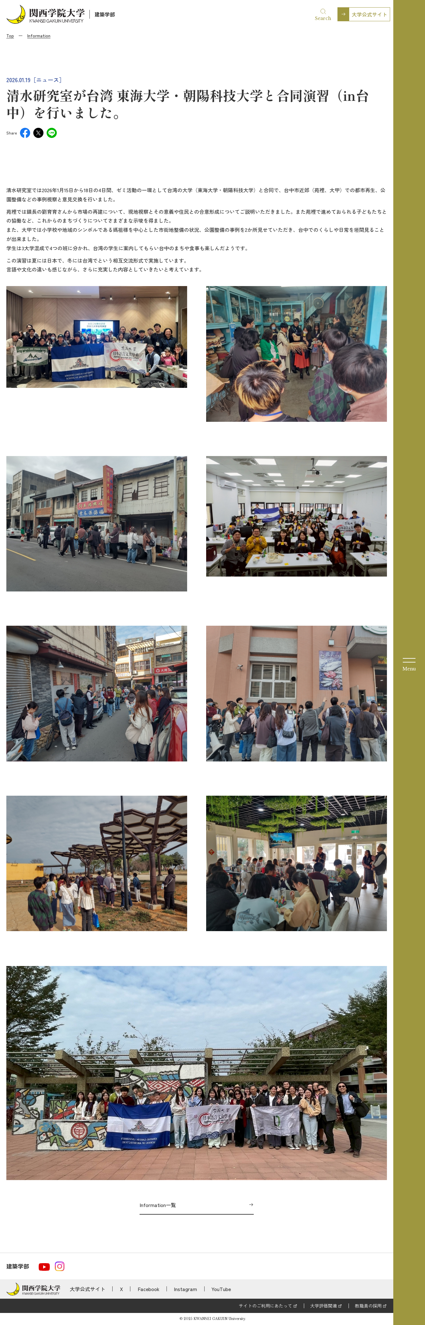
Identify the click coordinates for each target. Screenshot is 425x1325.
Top (10, 35)
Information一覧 (158, 1205)
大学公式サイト (369, 14)
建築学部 (105, 14)
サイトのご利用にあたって (265, 1305)
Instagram (185, 1289)
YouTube (221, 1289)
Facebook (149, 1289)
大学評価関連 (323, 1305)
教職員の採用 (368, 1305)
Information (38, 35)
